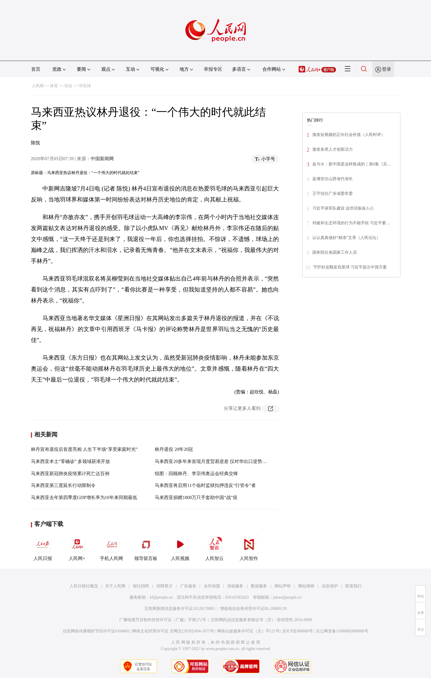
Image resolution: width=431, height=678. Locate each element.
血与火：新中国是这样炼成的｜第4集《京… (351, 164)
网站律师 (306, 586)
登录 (386, 69)
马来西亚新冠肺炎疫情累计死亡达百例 (70, 473)
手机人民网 (111, 547)
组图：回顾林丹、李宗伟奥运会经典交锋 (196, 473)
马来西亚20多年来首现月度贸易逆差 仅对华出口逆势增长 (213, 461)
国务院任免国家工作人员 (334, 252)
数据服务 (259, 586)
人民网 (38, 86)
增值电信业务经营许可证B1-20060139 (253, 608)
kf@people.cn (161, 597)
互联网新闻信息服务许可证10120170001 (179, 608)
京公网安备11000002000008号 (342, 631)
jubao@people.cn (287, 597)
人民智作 (249, 547)
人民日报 (43, 547)
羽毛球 (85, 86)
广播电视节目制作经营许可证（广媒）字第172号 (162, 620)
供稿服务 (235, 586)
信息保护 (330, 586)
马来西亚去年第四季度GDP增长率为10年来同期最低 (84, 497)
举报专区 (213, 69)
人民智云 (214, 547)
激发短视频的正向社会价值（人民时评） (348, 134)
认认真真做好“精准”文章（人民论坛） (346, 238)
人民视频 (180, 547)
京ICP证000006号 (297, 631)
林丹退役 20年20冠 (174, 449)
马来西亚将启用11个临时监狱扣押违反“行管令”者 (205, 485)
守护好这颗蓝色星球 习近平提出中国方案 (350, 267)
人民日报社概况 (84, 586)
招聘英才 (164, 586)
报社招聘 (141, 586)
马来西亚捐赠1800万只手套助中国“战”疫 (196, 497)
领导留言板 (145, 547)
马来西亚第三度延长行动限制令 (63, 485)
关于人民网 (115, 586)
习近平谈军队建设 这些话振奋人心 (343, 208)
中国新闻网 (102, 158)
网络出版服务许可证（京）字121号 (248, 631)
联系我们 (353, 586)
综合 (68, 86)
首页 (35, 69)
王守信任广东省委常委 (332, 193)
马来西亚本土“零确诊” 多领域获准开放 (70, 461)
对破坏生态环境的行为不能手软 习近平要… (351, 223)
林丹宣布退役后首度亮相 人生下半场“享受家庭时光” (84, 449)
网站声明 (283, 586)
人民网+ (77, 547)
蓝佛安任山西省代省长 (332, 179)
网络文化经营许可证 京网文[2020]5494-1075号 (173, 631)
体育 (54, 86)
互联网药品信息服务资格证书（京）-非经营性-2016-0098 (261, 620)
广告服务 (188, 586)
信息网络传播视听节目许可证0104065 (96, 631)
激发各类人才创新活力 (332, 149)
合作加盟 (212, 586)
